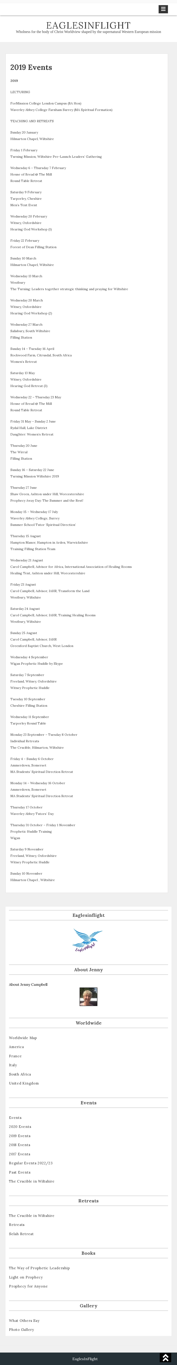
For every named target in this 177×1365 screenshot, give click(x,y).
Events (15, 1117)
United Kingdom (24, 1083)
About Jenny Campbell (28, 984)
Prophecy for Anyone (28, 1286)
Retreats (17, 1224)
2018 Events (19, 1145)
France (15, 1056)
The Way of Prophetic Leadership (39, 1268)
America (16, 1047)
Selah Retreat (21, 1234)
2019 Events (19, 1136)
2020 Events (20, 1126)
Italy (13, 1065)
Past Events (19, 1172)
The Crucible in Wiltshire (32, 1181)
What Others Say (24, 1320)
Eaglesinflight (88, 25)
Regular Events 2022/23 (31, 1163)
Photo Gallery (21, 1329)
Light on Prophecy (26, 1277)
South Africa (20, 1074)
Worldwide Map (23, 1038)
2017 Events (19, 1154)
